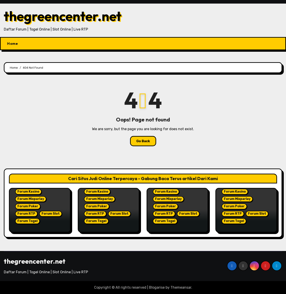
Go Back (143, 141)
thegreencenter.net (63, 16)
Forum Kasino (28, 191)
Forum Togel (27, 221)
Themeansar (180, 287)
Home (12, 43)
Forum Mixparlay (30, 199)
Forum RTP (26, 214)
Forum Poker (27, 206)
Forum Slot (51, 214)
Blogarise (157, 287)
